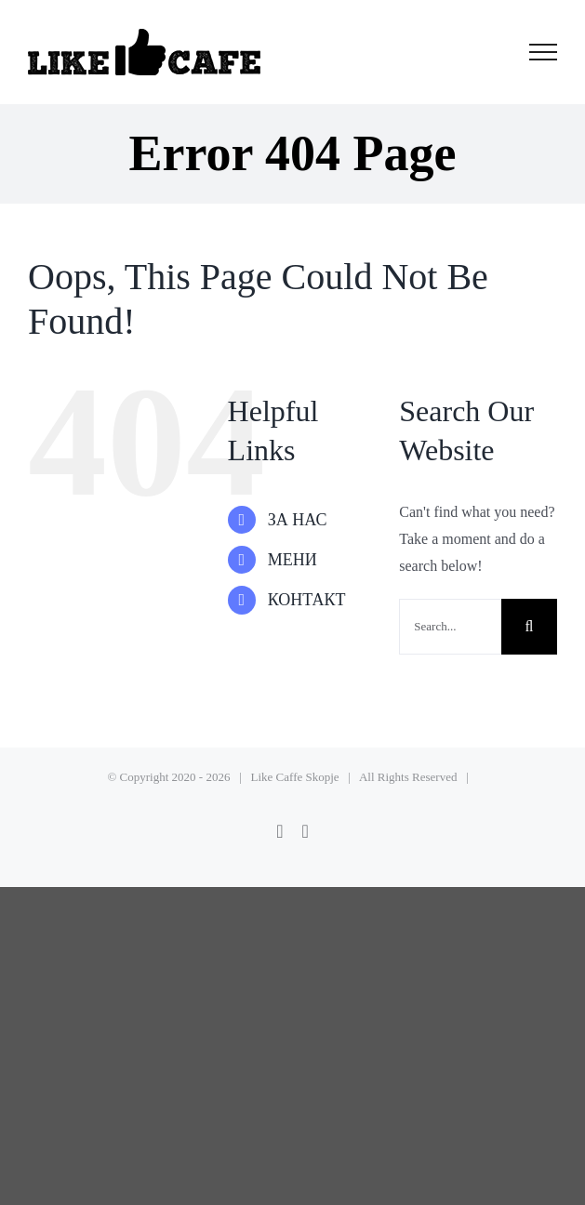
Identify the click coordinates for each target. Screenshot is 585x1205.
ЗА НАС (297, 519)
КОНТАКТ (307, 599)
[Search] (529, 627)
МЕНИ (292, 559)
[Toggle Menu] (543, 52)
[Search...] (450, 627)
